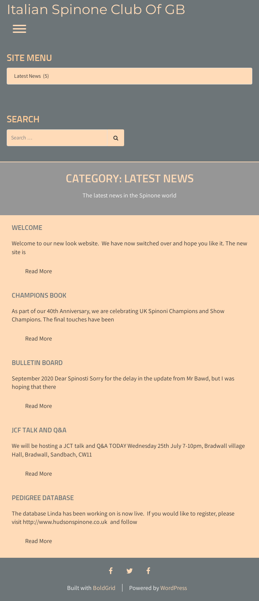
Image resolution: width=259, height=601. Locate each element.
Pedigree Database (43, 498)
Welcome (27, 228)
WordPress (173, 588)
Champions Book (39, 295)
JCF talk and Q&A (39, 430)
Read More (38, 271)
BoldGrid (104, 588)
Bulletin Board (37, 363)
